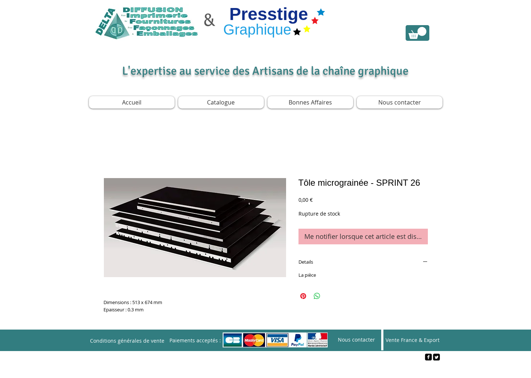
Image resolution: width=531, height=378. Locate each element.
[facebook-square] (428, 357)
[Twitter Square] (436, 357)
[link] (417, 33)
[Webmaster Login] (266, 369)
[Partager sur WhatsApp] (317, 296)
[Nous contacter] (356, 339)
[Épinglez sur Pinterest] (303, 296)
